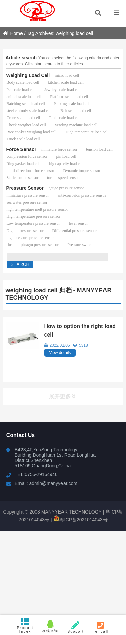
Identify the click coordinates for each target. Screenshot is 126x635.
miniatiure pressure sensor (28, 195)
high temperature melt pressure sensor (37, 209)
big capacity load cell (66, 163)
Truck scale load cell (23, 139)
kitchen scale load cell (65, 82)
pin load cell (66, 156)
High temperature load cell (87, 132)
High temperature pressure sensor (34, 216)
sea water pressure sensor (27, 202)
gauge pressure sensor (66, 188)
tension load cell (99, 149)
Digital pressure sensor (25, 230)
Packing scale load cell (72, 103)
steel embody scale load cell (29, 110)
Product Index (25, 625)
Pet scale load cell (21, 89)
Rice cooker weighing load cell (32, 132)
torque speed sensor (63, 177)
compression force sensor (27, 156)
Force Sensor (21, 149)
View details (60, 352)
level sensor (78, 223)
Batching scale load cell (26, 103)
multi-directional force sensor (30, 170)
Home (13, 33)
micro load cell (67, 75)
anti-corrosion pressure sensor (81, 195)
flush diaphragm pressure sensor (33, 244)
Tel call (101, 627)
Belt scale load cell (75, 110)
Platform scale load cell (69, 96)
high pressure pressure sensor (30, 237)
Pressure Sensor (25, 188)
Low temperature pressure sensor (33, 223)
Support (75, 627)
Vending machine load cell (76, 124)
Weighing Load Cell (28, 75)
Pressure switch (79, 244)
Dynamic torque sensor (81, 170)
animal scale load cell (24, 96)
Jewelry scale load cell (62, 89)
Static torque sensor (23, 177)
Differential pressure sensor (74, 230)
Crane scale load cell (23, 117)
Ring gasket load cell (24, 163)
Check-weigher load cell (26, 124)
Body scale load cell (23, 82)
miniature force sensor (59, 149)
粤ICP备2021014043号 (80, 519)
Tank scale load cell (65, 117)
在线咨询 (50, 626)
